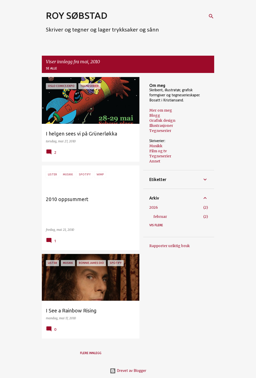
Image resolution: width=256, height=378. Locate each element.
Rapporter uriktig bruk (169, 246)
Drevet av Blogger (128, 371)
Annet (154, 161)
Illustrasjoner (161, 125)
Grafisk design (162, 120)
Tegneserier (160, 130)
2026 (153, 207)
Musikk (155, 146)
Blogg (154, 115)
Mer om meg (160, 110)
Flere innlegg (90, 353)
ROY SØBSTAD (76, 15)
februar (160, 216)
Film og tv (158, 151)
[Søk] (211, 16)
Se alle (51, 68)
